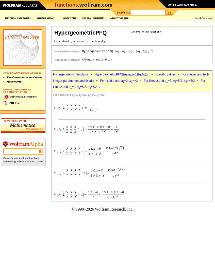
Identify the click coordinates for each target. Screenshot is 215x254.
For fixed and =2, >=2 (119, 81)
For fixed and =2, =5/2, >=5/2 (169, 81)
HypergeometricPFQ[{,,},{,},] (121, 74)
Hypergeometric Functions (71, 74)
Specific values (165, 74)
